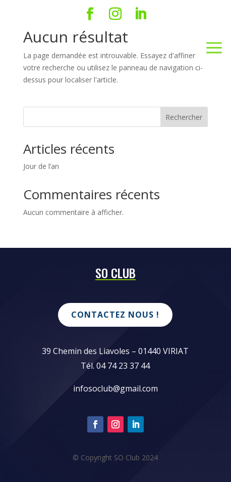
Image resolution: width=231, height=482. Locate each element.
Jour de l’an (41, 166)
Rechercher (183, 117)
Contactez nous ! (115, 314)
